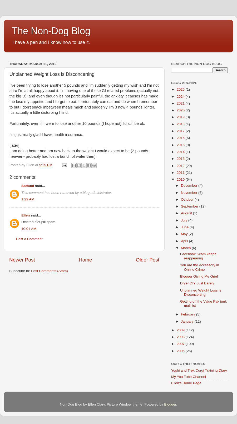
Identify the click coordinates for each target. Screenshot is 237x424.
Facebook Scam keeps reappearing (198, 256)
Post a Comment (29, 239)
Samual (27, 186)
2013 (181, 159)
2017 (181, 131)
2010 (181, 179)
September (190, 206)
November (189, 193)
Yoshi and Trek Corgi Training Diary (199, 370)
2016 (181, 138)
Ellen (25, 215)
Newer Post (22, 260)
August (187, 213)
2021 (181, 103)
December (189, 186)
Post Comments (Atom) (49, 271)
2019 (181, 117)
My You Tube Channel (188, 377)
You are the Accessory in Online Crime (199, 267)
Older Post (147, 260)
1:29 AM (27, 199)
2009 (181, 330)
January (188, 321)
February (188, 314)
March (186, 248)
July (184, 220)
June (185, 227)
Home (85, 260)
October (188, 199)
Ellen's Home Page (186, 383)
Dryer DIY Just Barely (197, 283)
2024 (181, 96)
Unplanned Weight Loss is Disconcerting (200, 292)
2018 (181, 124)
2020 (181, 110)
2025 (181, 89)
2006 (181, 351)
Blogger (170, 404)
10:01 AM (28, 229)
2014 (181, 152)
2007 (181, 344)
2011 (181, 173)
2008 (181, 337)
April (185, 241)
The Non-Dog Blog (51, 31)
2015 (181, 145)
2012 (181, 166)
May (185, 234)
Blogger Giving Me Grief (199, 276)
